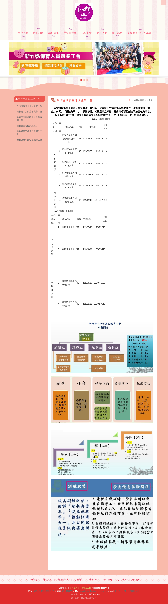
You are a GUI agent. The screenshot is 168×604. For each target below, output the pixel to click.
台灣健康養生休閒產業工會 (29, 106)
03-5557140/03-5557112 (43, 591)
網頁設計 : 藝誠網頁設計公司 (84, 598)
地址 (112, 591)
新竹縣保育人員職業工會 (84, 12)
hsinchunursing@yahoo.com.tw (93, 591)
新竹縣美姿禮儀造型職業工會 (29, 132)
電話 (30, 591)
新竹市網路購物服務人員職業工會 (29, 118)
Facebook (163, 2)
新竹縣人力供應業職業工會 (29, 111)
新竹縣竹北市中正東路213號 (127, 591)
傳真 (59, 591)
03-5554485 (67, 591)
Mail (77, 591)
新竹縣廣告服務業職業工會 (29, 140)
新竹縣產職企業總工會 (27, 125)
